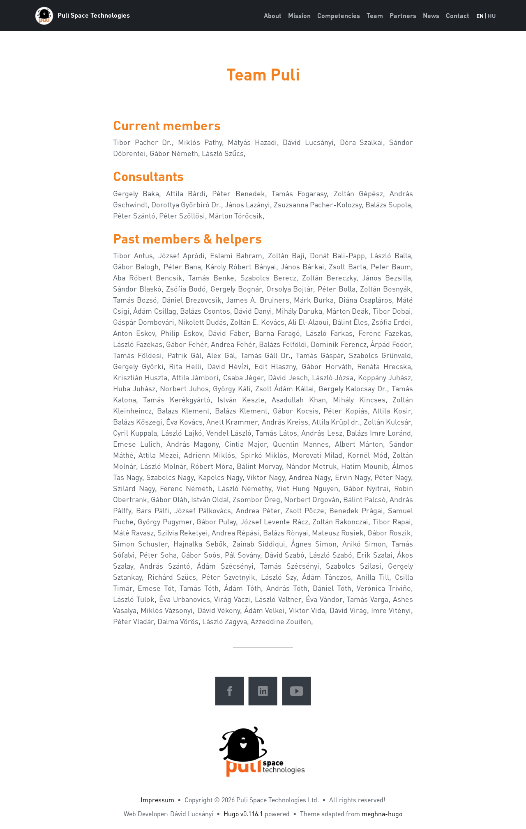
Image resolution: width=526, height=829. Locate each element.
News (431, 15)
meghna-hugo (382, 813)
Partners (403, 15)
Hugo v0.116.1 (243, 813)
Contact (457, 15)
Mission (299, 15)
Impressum (157, 799)
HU (492, 15)
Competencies (338, 15)
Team (375, 15)
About (272, 15)
